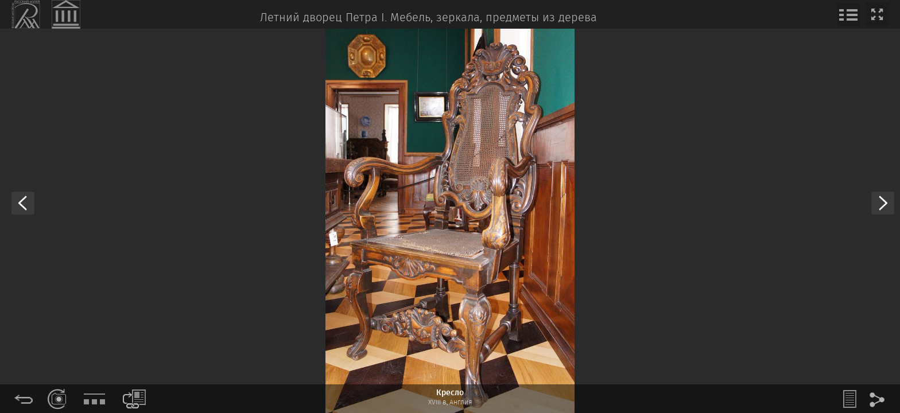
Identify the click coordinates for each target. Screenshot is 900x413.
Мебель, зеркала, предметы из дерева (493, 18)
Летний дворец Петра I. (323, 18)
